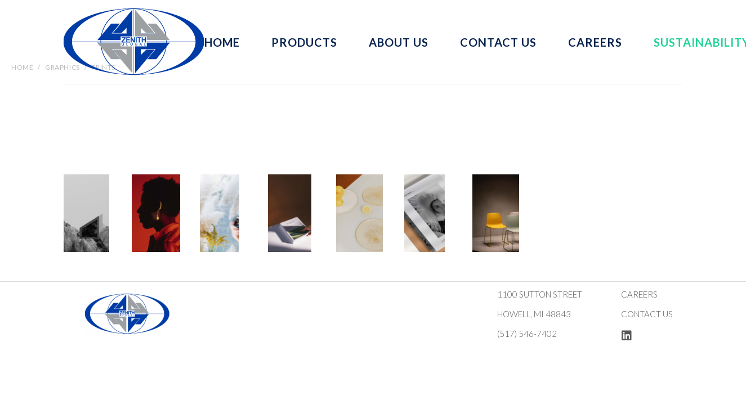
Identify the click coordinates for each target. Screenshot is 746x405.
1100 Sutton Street (539, 294)
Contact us (647, 314)
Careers (639, 294)
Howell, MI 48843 (534, 314)
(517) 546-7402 (527, 333)
